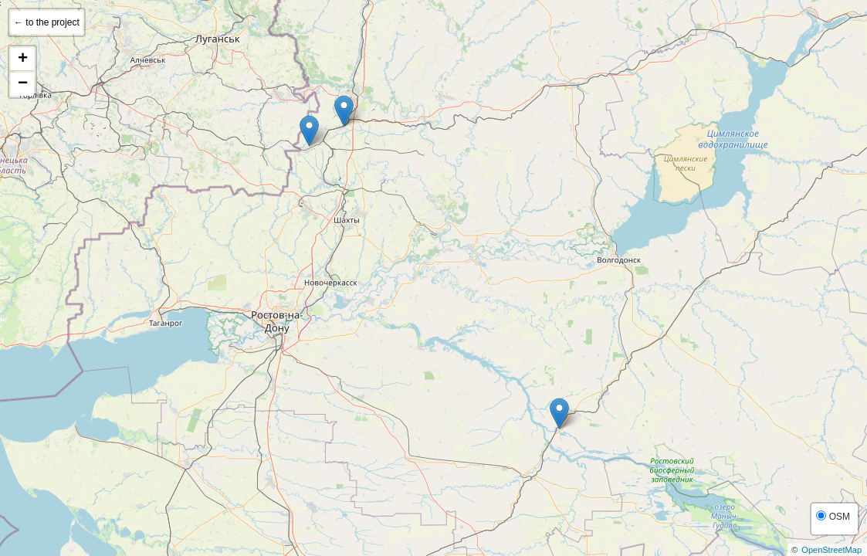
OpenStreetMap (831, 549)
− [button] (23, 84)
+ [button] (23, 59)
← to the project (47, 22)
